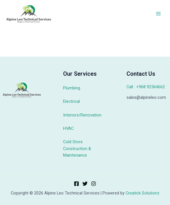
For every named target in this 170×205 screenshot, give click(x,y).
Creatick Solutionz (142, 193)
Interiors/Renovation (82, 115)
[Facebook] (76, 183)
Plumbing (71, 88)
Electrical (71, 101)
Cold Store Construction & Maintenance (77, 148)
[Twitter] (85, 183)
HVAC (68, 128)
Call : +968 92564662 (146, 86)
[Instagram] (93, 183)
